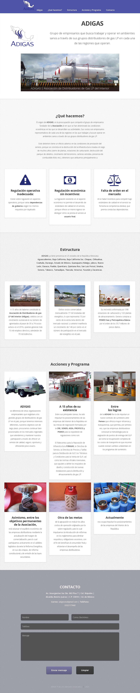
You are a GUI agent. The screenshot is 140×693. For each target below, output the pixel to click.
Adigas (40, 10)
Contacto (110, 10)
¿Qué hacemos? (55, 10)
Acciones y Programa (91, 10)
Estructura (72, 10)
